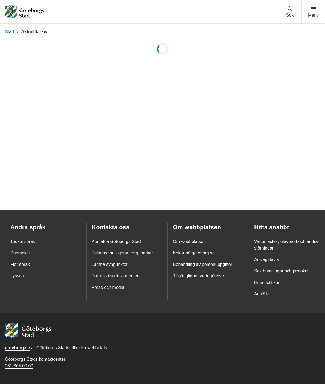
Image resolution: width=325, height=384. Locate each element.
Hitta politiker (266, 282)
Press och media (108, 287)
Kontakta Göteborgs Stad (116, 241)
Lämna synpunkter (110, 264)
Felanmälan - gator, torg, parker (122, 253)
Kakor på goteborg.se (194, 253)
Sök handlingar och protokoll (281, 271)
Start (9, 31)
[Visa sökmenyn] (289, 12)
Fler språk (20, 264)
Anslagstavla (266, 259)
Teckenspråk (22, 241)
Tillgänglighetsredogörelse (198, 276)
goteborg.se (17, 347)
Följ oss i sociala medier (115, 276)
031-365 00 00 (19, 366)
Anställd (262, 294)
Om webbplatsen (189, 241)
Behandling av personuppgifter (202, 264)
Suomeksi (20, 253)
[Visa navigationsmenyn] (313, 12)
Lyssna (17, 276)
